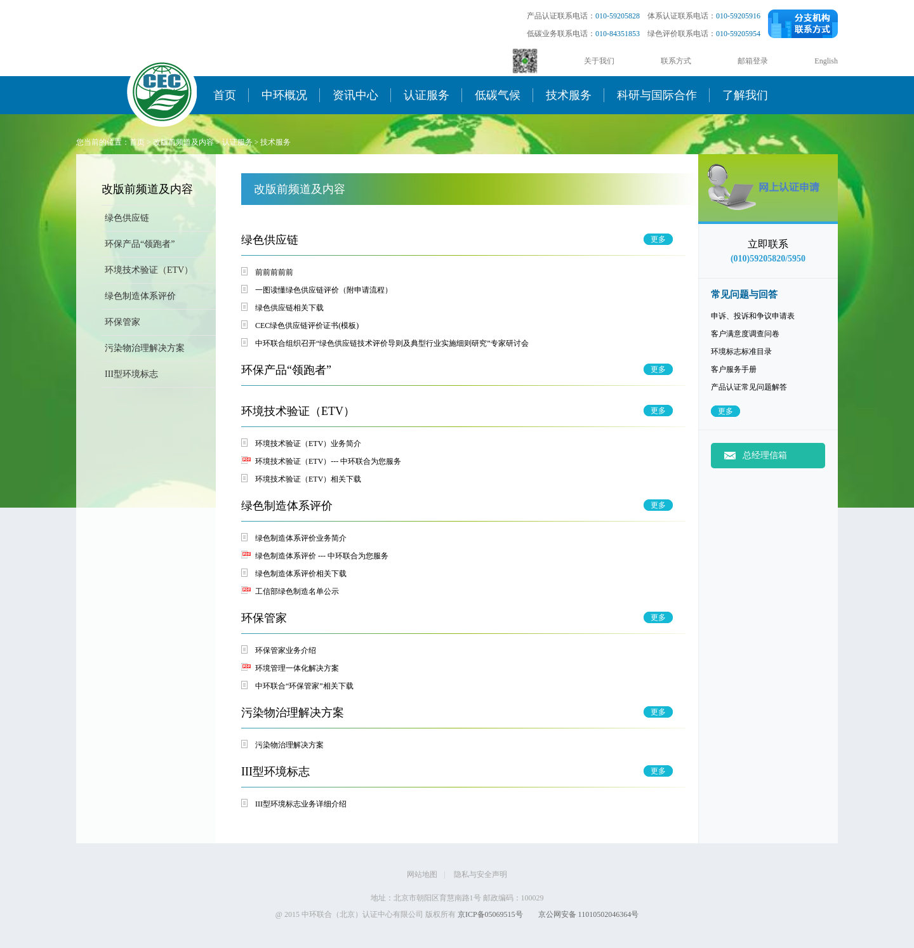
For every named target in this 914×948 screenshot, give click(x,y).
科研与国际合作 (657, 95)
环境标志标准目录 (741, 351)
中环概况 (284, 95)
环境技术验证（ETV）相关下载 (308, 479)
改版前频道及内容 (183, 142)
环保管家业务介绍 (285, 650)
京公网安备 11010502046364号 (588, 914)
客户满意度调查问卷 (745, 333)
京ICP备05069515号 (490, 914)
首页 (224, 95)
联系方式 (676, 60)
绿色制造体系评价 (140, 296)
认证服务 (426, 95)
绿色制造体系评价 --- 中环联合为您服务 (321, 555)
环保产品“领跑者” (140, 244)
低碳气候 (497, 95)
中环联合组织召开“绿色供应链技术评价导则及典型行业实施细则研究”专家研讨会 (392, 343)
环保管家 (122, 322)
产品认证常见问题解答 (749, 387)
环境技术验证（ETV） (149, 270)
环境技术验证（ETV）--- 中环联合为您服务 (328, 461)
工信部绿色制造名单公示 (297, 591)
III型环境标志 (131, 374)
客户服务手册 (734, 369)
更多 (725, 411)
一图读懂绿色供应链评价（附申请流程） (323, 290)
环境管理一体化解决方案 (297, 668)
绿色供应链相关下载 (289, 307)
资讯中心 (355, 95)
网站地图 (422, 874)
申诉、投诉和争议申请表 (753, 316)
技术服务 (569, 95)
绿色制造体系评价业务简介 (301, 538)
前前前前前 (274, 272)
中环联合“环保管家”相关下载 (304, 685)
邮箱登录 (753, 60)
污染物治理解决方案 (145, 348)
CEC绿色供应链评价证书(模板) (307, 325)
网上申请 (768, 203)
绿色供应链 (127, 218)
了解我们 (745, 95)
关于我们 (599, 60)
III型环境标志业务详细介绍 (301, 804)
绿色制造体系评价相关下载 (301, 573)
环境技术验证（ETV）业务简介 (308, 443)
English (826, 60)
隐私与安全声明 (480, 874)
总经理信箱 (765, 455)
